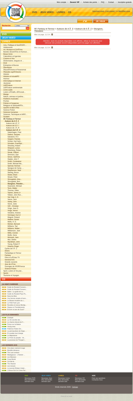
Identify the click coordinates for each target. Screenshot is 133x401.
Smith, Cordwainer (12, 161)
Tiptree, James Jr (11, 193)
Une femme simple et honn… (14, 298)
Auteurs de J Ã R (11, 128)
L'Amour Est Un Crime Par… (14, 370)
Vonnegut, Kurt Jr (12, 215)
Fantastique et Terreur (12, 253)
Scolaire (6, 117)
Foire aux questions (98, 378)
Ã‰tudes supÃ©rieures (12, 72)
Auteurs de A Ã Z (65, 29)
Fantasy (7, 255)
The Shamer (9, 364)
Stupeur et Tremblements (13, 307)
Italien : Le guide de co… (13, 291)
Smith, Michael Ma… (13, 164)
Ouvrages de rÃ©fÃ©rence (14, 266)
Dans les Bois (9, 296)
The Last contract (10, 352)
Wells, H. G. (10, 222)
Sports (5, 273)
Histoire (6, 74)
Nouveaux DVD (30, 378)
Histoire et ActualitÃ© (11, 76)
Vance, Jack (10, 199)
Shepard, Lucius (11, 148)
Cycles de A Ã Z (10, 249)
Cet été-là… (9, 361)
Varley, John (10, 202)
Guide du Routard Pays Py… (14, 294)
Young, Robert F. (11, 244)
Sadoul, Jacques (11, 135)
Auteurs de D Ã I (11, 126)
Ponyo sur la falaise (11, 324)
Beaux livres (7, 54)
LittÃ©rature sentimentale (12, 88)
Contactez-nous (97, 380)
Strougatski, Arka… (12, 179)
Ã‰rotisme (7, 67)
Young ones (8, 326)
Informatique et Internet (12, 81)
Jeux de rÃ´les (9, 264)
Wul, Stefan (9, 240)
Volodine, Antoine (12, 213)
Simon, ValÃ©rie (11, 157)
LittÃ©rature (7, 85)
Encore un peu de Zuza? (13, 309)
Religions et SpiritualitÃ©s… (13, 105)
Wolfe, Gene (10, 235)
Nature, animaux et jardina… (14, 97)
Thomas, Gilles (11, 190)
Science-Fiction (9, 110)
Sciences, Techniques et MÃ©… (15, 114)
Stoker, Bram (10, 175)
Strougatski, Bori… (12, 181)
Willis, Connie (10, 233)
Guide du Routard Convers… (14, 287)
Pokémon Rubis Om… (12, 329)
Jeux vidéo (47, 12)
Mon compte (61, 2)
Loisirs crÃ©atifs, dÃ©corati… (14, 92)
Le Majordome (9, 335)
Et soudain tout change (12, 333)
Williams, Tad (10, 226)
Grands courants (10, 262)
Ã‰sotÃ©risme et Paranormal (14, 70)
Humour (6, 79)
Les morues (8, 366)
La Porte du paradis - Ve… (14, 338)
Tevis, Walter (10, 188)
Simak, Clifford (11, 152)
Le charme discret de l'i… (13, 322)
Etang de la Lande (66, 396)
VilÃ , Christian (11, 206)
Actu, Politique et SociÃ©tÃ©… (15, 45)
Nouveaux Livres (64, 378)
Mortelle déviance (10, 350)
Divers (6, 251)
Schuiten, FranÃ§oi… (13, 143)
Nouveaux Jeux (47, 378)
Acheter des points (90, 2)
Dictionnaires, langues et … (13, 61)
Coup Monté (9, 359)
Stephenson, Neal (12, 170)
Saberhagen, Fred (12, 132)
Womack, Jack (11, 237)
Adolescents (7, 47)
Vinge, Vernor (10, 211)
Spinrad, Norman (11, 166)
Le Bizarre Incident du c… (13, 300)
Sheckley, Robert (11, 146)
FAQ (102, 2)
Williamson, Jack (11, 231)
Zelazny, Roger (11, 246)
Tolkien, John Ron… (13, 195)
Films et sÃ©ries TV (11, 257)
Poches (6, 101)
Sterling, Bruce (11, 173)
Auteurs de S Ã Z (83, 29)
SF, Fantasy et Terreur (44, 29)
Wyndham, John (11, 242)
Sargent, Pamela (11, 139)
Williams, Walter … (12, 228)
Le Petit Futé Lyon (11, 303)
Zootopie (7, 317)
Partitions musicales (10, 99)
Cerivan (75, 387)
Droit (5, 63)
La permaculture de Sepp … (14, 331)
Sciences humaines (10, 112)
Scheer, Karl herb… (12, 141)
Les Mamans (9, 357)
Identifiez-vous (124, 11)
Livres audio (7, 90)
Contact (111, 2)
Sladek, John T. (11, 159)
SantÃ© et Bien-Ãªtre (11, 108)
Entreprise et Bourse (11, 65)
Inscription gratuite (125, 2)
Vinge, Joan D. (11, 208)
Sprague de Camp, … (13, 168)
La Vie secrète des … (12, 320)
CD (69, 12)
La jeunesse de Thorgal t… (14, 340)
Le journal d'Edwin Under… (14, 368)
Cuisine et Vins (9, 59)
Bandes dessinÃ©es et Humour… (16, 52)
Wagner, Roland (11, 217)
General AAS (8, 260)
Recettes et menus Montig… (14, 305)
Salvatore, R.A (10, 137)
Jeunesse (7, 83)
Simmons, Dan (11, 155)
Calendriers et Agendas (12, 56)
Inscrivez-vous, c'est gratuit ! (104, 11)
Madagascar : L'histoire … (13, 355)
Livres (61, 12)
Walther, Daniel (11, 219)
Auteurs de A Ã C (11, 123)
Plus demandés (30, 380)
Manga (6, 94)
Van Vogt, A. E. (11, 197)
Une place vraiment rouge (13, 348)
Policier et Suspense (11, 103)
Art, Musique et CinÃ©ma (12, 50)
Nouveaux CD (80, 378)
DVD (34, 12)
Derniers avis (29, 381)
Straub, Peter (10, 177)
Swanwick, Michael (12, 186)
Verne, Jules (10, 204)
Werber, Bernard (11, 224)
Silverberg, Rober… (12, 150)
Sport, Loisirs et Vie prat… (13, 271)
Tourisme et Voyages (11, 275)
